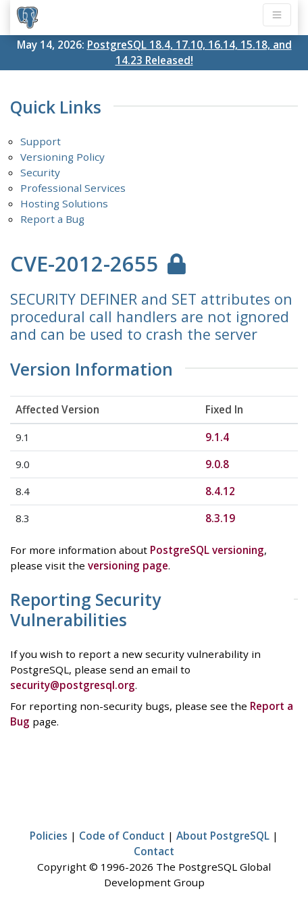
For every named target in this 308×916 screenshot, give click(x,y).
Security (40, 172)
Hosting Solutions (64, 203)
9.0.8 (217, 464)
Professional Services (73, 188)
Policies (49, 835)
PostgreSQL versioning (207, 550)
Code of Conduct (122, 835)
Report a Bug (52, 219)
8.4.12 (220, 491)
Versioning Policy (62, 156)
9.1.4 (217, 437)
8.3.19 (220, 518)
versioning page (128, 565)
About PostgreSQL (223, 835)
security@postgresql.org (72, 685)
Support (40, 141)
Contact (154, 851)
